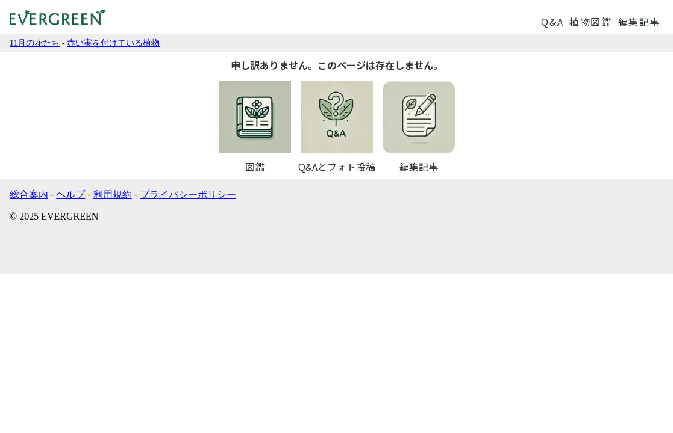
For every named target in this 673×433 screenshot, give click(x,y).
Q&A (552, 21)
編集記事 (639, 21)
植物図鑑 (590, 21)
